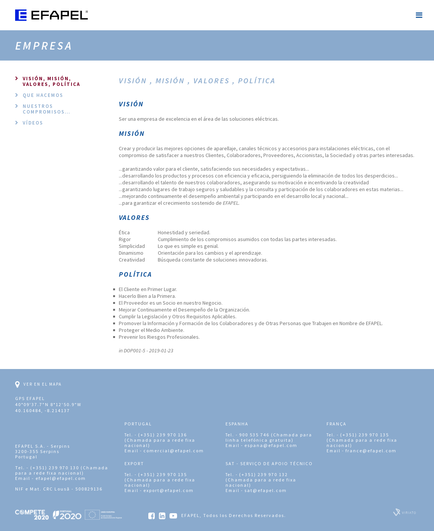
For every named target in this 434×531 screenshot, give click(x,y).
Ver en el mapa (38, 384)
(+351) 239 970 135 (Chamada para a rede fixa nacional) (362, 440)
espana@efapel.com (270, 445)
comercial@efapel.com (173, 450)
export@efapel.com (168, 490)
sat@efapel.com (265, 490)
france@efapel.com (371, 450)
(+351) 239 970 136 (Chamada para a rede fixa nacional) (159, 440)
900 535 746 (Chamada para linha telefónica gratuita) (269, 437)
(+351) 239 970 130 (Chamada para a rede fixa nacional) (61, 470)
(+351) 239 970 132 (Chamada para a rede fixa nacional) (261, 480)
